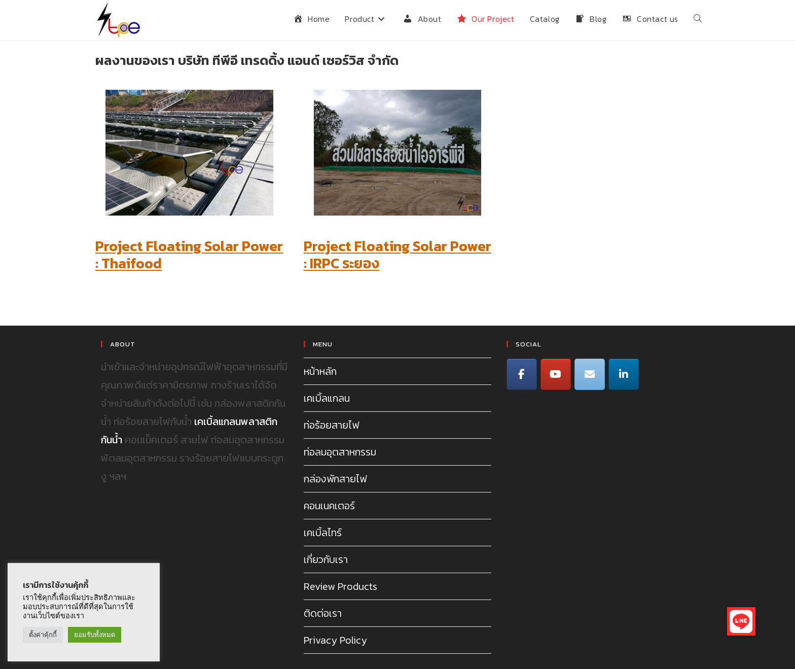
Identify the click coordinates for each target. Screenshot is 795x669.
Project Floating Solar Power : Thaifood (189, 254)
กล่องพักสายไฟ (335, 478)
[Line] (623, 374)
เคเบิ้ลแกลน (327, 398)
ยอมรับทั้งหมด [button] (94, 635)
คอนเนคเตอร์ (329, 505)
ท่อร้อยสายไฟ (331, 425)
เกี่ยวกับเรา (326, 559)
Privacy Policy (335, 640)
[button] (741, 621)
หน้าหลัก (320, 371)
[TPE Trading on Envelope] (589, 374)
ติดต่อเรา (323, 613)
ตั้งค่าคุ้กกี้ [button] (43, 635)
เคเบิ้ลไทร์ (323, 532)
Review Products (340, 586)
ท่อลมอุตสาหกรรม (340, 452)
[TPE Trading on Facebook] (522, 374)
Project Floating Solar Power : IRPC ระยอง (397, 254)
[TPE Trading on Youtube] (555, 374)
